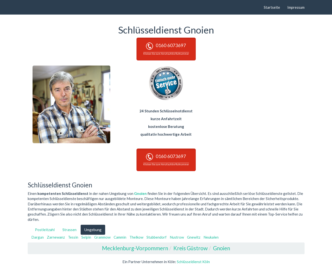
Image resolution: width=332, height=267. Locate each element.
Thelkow (136, 237)
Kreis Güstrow (190, 248)
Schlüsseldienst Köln (193, 261)
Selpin (86, 237)
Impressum (296, 7)
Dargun (37, 237)
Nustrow (177, 237)
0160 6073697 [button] (166, 48)
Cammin (120, 237)
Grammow (102, 237)
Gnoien (140, 193)
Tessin (73, 237)
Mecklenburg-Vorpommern (135, 248)
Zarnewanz (56, 237)
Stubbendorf (156, 237)
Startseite (272, 7)
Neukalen (211, 237)
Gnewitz (193, 237)
